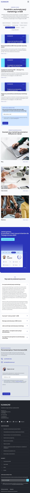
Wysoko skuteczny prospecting (9, 437)
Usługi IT (22, 27)
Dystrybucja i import (15, 22)
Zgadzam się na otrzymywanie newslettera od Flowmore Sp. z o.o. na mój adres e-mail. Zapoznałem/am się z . (15, 484)
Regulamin (11, 489)
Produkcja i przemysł (23, 25)
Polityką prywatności (19, 381)
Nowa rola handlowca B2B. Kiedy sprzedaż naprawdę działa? (14, 46)
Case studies (6, 464)
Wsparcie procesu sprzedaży (8, 440)
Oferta (5, 467)
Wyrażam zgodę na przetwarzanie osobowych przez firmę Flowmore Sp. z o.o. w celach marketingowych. (15, 118)
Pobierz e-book (3, 53)
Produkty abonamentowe (10, 27)
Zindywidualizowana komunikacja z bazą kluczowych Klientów (14, 431)
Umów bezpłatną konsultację (8, 239)
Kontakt (5, 470)
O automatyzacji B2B (7, 461)
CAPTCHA (4, 384)
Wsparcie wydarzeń (7, 443)
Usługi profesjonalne (15, 29)
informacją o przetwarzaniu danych (17, 484)
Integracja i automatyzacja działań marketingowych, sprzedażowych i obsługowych (15, 447)
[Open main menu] (28, 2)
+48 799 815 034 (8, 359)
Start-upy (17, 27)
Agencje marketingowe (6, 22)
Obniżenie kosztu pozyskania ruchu (9, 450)
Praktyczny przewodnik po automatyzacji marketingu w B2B (14, 94)
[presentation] (10, 388)
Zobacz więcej (15, 149)
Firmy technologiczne (7, 25)
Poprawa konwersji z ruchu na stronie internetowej (12, 434)
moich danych (17, 117)
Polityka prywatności (4, 489)
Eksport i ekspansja (24, 22)
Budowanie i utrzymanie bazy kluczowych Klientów (12, 428)
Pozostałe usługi (15, 25)
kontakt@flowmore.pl (9, 362)
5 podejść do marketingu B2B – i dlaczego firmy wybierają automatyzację (12, 70)
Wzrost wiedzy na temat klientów (9, 453)
